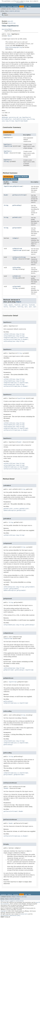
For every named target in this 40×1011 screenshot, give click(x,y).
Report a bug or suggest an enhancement (12, 901)
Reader (6, 153)
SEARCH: (4, 13)
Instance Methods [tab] (21, 176)
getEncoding (16, 205)
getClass (24, 305)
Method (24, 9)
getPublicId (16, 217)
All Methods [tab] (8, 176)
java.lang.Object (7, 29)
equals (11, 305)
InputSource (8, 137)
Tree (29, 6)
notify (6, 306)
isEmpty (15, 238)
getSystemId (16, 228)
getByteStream (17, 186)
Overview (3, 6)
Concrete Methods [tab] (10, 179)
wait (26, 306)
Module (9, 6)
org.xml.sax (12, 23)
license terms (19, 2)
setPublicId (16, 276)
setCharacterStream (18, 257)
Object (10, 36)
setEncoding (16, 267)
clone (5, 305)
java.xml (10, 21)
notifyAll (12, 306)
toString (20, 306)
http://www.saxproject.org (13, 47)
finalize (17, 305)
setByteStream (17, 248)
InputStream (8, 146)
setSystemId (16, 286)
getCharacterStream (18, 195)
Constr (18, 9)
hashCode (32, 305)
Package (15, 6)
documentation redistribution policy (10, 915)
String (6, 161)
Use (26, 6)
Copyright (3, 911)
